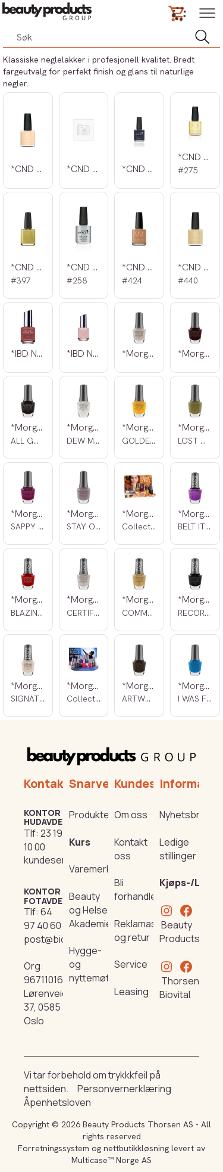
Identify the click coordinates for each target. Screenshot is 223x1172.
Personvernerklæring (124, 1088)
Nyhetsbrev (185, 814)
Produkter (91, 814)
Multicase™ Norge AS (111, 1160)
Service (130, 964)
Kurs (79, 842)
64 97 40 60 (42, 918)
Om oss (130, 814)
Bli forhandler (137, 889)
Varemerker (95, 868)
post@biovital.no (61, 939)
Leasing (131, 991)
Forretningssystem (53, 1148)
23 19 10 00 (43, 840)
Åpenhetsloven (57, 1102)
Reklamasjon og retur (142, 930)
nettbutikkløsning (136, 1148)
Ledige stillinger (177, 849)
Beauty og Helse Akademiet (92, 910)
